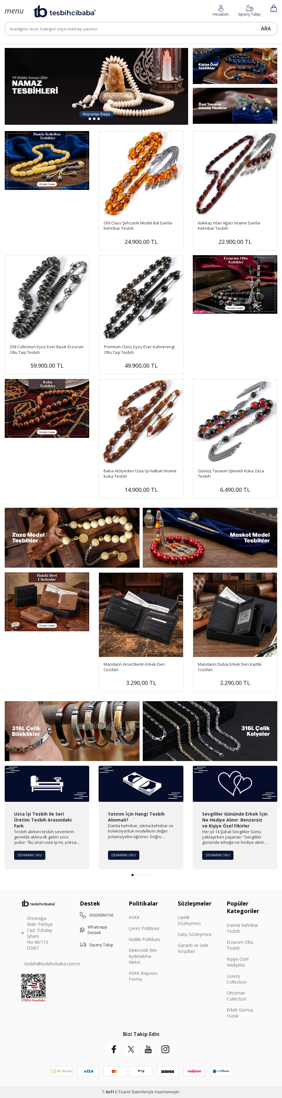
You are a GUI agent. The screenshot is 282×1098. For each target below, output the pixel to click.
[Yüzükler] (235, 106)
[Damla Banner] (47, 160)
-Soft (108, 1092)
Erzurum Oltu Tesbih (240, 945)
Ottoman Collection (237, 996)
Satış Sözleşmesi (195, 934)
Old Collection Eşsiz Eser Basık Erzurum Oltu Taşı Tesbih (47, 349)
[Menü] (14, 10)
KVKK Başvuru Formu (143, 976)
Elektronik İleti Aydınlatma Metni (143, 956)
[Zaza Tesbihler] (72, 538)
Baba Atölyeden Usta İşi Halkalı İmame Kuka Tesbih (140, 473)
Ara (264, 28)
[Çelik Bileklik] (72, 731)
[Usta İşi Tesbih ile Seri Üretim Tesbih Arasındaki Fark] (47, 784)
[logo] (64, 11)
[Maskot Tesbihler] (210, 538)
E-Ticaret (123, 1092)
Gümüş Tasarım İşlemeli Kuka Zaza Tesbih (231, 473)
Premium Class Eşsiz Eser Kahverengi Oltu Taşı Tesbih (139, 349)
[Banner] (235, 284)
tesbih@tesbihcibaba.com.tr (52, 964)
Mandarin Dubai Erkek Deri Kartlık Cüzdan (230, 667)
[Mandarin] (47, 601)
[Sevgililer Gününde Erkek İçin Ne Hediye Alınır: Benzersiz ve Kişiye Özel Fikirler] (235, 784)
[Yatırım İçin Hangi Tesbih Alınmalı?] (141, 784)
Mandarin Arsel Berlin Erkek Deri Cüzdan (134, 667)
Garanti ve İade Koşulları (193, 948)
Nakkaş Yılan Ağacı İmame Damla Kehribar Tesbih (229, 225)
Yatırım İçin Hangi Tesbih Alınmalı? (136, 817)
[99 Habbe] (96, 86)
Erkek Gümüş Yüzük (240, 1013)
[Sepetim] (273, 8)
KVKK (134, 917)
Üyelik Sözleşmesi (189, 920)
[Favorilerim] (221, 11)
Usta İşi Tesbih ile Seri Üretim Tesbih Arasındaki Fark (43, 820)
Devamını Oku (31, 854)
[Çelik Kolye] (210, 731)
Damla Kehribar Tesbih (242, 928)
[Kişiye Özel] (235, 66)
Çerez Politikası (144, 928)
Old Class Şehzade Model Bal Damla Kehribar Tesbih (138, 225)
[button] (90, 119)
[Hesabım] (249, 11)
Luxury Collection (237, 979)
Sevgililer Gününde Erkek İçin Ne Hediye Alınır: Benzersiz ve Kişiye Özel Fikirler (235, 820)
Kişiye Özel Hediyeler (238, 962)
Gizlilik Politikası (144, 939)
